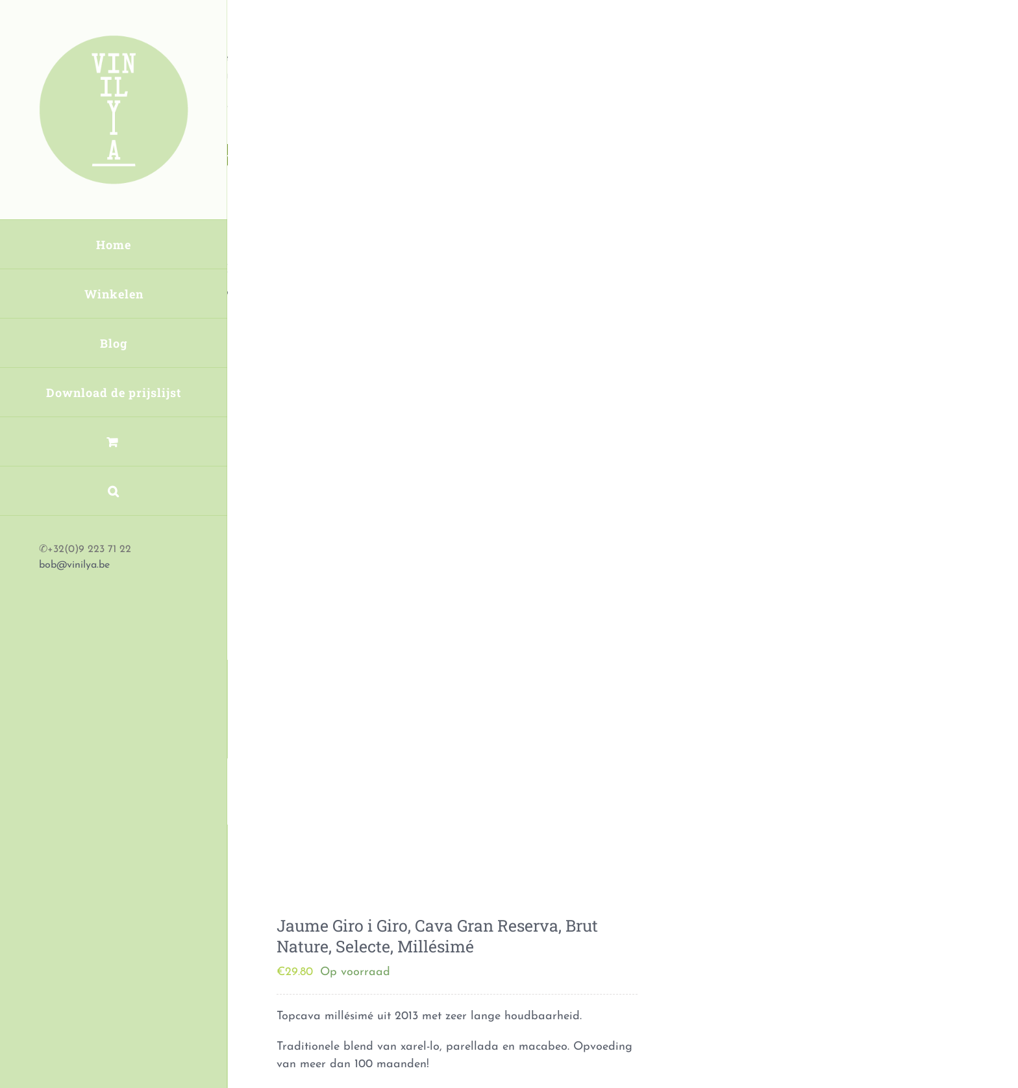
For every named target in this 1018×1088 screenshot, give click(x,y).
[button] (113, 491)
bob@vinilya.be (74, 565)
